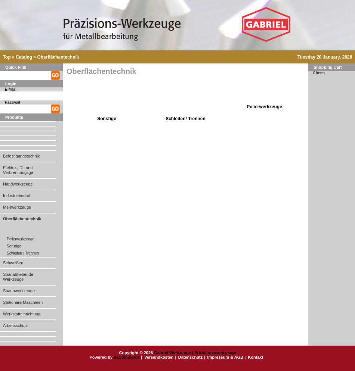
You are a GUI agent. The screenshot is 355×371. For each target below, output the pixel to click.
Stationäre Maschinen (23, 302)
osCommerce (127, 357)
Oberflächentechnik (58, 57)
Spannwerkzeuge (19, 291)
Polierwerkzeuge (20, 239)
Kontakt (255, 357)
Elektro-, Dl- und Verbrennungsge (18, 170)
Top (7, 57)
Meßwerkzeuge (17, 207)
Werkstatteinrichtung (21, 314)
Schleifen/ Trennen (186, 118)
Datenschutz (190, 357)
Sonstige (14, 246)
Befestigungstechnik (21, 156)
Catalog (24, 57)
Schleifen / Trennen (23, 253)
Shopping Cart (328, 67)
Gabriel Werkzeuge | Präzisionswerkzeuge (195, 352)
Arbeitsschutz (15, 325)
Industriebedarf (16, 195)
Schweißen (13, 263)
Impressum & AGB (225, 357)
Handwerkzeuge (18, 184)
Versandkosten (158, 357)
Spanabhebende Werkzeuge (18, 276)
